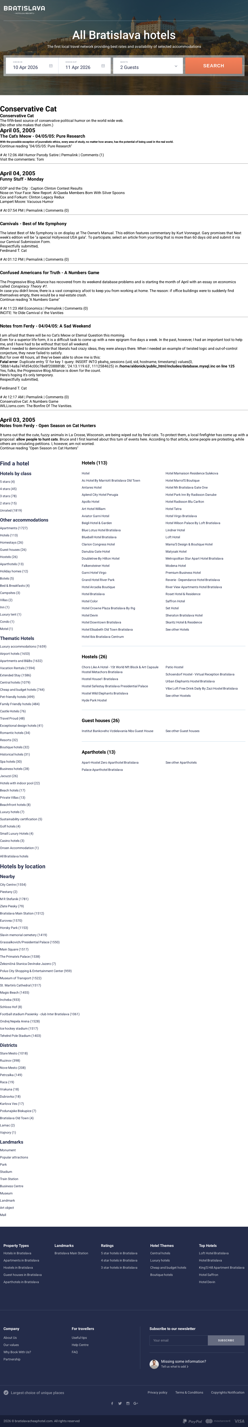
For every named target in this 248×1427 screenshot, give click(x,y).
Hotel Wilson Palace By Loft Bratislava (193, 523)
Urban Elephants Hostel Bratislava (190, 681)
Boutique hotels (161, 1275)
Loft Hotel (173, 537)
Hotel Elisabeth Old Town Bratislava (107, 629)
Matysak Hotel (176, 551)
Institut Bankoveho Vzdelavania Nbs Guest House (117, 731)
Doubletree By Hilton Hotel (100, 558)
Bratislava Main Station (17, 913)
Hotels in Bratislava (17, 1253)
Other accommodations (24, 520)
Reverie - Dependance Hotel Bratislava (193, 580)
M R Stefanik (9, 899)
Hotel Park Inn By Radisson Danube (191, 494)
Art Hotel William (93, 509)
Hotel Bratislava (93, 594)
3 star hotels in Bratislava (119, 1267)
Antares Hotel (91, 487)
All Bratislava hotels (14, 856)
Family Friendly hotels (15, 704)
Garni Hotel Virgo (94, 572)
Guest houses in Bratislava (22, 1275)
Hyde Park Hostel (94, 700)
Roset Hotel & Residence (183, 594)
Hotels (4, 535)
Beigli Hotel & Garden (97, 523)
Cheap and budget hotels (18, 689)
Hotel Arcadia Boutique (98, 587)
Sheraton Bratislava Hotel (184, 615)
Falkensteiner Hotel (95, 566)
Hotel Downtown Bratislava (101, 622)
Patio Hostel (174, 667)
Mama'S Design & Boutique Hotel (189, 544)
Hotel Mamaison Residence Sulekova (192, 473)
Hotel (85, 473)
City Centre (8, 884)
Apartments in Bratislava (21, 1260)
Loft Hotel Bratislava (214, 1253)
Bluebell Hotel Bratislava (99, 537)
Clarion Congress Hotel (98, 544)
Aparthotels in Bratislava (21, 1282)
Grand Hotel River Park (98, 580)
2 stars (5, 503)
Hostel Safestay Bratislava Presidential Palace (115, 686)
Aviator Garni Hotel (95, 516)
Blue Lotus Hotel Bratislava (101, 530)
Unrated (6, 510)
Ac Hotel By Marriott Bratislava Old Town (111, 480)
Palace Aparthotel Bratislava (102, 770)
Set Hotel (172, 608)
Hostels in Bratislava (18, 1267)
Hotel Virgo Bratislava (181, 516)
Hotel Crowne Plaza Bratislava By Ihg (108, 608)
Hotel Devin (90, 615)
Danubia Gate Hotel (96, 551)
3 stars (5, 496)
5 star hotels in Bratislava (119, 1253)
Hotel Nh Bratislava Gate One (187, 487)
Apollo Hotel (90, 501)
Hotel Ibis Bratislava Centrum (103, 637)
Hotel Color (90, 601)
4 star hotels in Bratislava (119, 1260)
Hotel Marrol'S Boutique (182, 480)
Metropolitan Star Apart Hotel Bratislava (194, 558)
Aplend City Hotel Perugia (100, 494)
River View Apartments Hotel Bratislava (194, 587)
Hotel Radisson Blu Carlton (185, 501)
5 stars (5, 481)
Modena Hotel (176, 566)
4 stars (5, 489)
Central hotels (10, 682)
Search (213, 65)
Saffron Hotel (175, 601)
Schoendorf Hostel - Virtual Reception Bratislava (200, 674)
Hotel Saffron (208, 1275)
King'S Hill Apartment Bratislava (222, 1267)
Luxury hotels (160, 1260)
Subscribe (226, 1340)
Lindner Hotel (175, 530)
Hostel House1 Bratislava (100, 679)
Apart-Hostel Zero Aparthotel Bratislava (110, 762)
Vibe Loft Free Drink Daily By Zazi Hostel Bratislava (202, 688)
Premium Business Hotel (183, 572)
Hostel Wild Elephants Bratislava (105, 693)
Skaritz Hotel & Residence (184, 622)
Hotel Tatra (174, 509)
